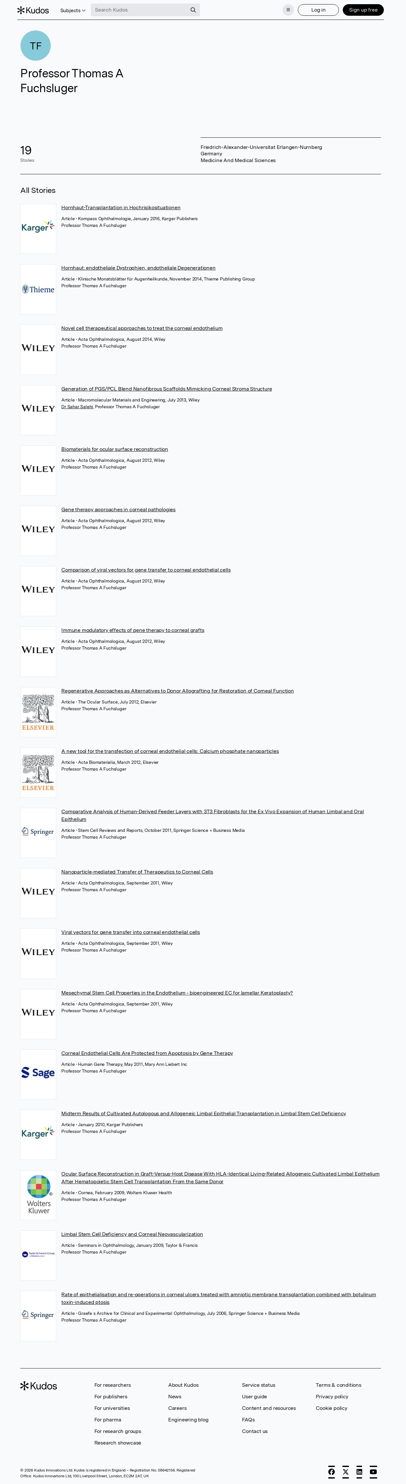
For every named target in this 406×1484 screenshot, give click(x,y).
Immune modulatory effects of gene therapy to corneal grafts (132, 628)
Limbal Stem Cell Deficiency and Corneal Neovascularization (132, 1232)
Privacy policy (332, 1395)
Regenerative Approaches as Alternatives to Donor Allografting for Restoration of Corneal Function (177, 689)
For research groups (117, 1429)
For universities (112, 1406)
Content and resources (269, 1406)
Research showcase (118, 1441)
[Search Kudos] (142, 9)
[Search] (196, 9)
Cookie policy (331, 1406)
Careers (177, 1406)
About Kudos (183, 1383)
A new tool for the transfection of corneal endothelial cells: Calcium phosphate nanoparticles (170, 749)
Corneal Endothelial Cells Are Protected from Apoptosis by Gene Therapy (147, 1051)
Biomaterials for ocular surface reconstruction (114, 447)
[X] (345, 1470)
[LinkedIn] (359, 1470)
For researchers (112, 1383)
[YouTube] (373, 1470)
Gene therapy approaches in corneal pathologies (118, 508)
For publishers (110, 1395)
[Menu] (285, 9)
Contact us (255, 1429)
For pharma (107, 1418)
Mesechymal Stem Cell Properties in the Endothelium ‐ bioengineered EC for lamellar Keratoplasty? (177, 991)
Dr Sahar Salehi (77, 404)
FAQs (248, 1418)
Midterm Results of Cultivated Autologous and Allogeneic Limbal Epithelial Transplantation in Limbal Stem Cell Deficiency (203, 1112)
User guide (254, 1395)
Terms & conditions (338, 1383)
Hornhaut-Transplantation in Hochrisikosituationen (120, 206)
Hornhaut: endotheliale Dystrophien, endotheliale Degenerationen (138, 266)
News (174, 1395)
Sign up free (360, 9)
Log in (315, 9)
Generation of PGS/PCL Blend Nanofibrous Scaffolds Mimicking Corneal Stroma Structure (166, 387)
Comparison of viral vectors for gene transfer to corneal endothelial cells (145, 568)
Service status (258, 1383)
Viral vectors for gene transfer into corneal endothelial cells (130, 930)
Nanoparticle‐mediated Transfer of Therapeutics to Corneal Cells (137, 870)
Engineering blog (188, 1418)
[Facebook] (331, 1470)
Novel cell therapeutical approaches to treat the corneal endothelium (141, 326)
